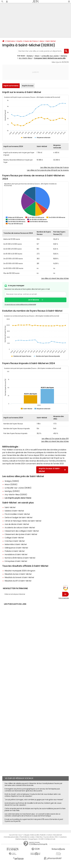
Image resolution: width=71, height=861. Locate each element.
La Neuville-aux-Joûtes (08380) (18, 488)
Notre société (34, 835)
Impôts (19, 41)
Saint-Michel (50, 41)
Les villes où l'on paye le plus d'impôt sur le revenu (48, 170)
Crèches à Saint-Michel (15, 541)
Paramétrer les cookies (27, 837)
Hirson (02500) (11, 484)
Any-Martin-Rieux (25, 58)
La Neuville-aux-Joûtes (50, 56)
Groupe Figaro (33, 839)
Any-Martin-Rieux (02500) (16, 494)
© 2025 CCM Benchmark (47, 839)
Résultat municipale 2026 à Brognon (20, 571)
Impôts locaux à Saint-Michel (52, 469)
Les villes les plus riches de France (54, 167)
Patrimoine (11, 41)
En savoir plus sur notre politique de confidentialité (20, 304)
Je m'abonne (33, 300)
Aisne (42, 41)
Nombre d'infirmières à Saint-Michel (20, 558)
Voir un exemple (63, 598)
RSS (56, 837)
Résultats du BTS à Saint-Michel (18, 581)
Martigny (64, 56)
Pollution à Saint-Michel (14, 551)
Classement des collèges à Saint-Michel (22, 531)
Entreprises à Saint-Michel (16, 561)
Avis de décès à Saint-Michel (17, 524)
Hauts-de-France (31, 41)
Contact (49, 835)
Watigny (30, 56)
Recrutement (58, 835)
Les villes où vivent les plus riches (55, 278)
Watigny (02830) (12, 481)
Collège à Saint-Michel (14, 538)
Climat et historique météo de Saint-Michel (23, 521)
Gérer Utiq (39, 837)
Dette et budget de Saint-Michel (18, 517)
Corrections (63, 837)
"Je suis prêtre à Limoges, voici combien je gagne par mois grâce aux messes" (34, 799)
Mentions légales (21, 839)
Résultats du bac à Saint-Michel (18, 574)
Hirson (37, 56)
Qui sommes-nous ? (16, 835)
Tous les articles (48, 837)
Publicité (42, 835)
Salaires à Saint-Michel (14, 511)
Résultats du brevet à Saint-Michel (19, 577)
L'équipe (26, 835)
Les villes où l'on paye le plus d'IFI (55, 438)
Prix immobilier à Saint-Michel (17, 514)
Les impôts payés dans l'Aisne (18, 498)
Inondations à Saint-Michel (16, 554)
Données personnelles (11, 837)
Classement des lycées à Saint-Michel (21, 534)
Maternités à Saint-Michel (16, 544)
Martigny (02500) (12, 491)
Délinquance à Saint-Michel (16, 548)
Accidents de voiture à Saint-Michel (20, 527)
